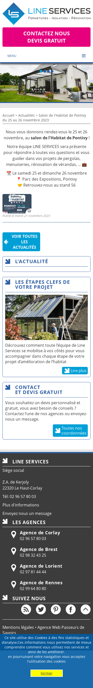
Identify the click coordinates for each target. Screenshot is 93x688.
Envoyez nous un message (27, 513)
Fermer (47, 673)
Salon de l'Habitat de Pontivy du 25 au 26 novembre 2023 (44, 117)
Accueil (8, 115)
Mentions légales (18, 627)
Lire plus (79, 370)
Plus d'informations (20, 505)
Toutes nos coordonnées (74, 430)
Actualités (26, 115)
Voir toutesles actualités (24, 242)
